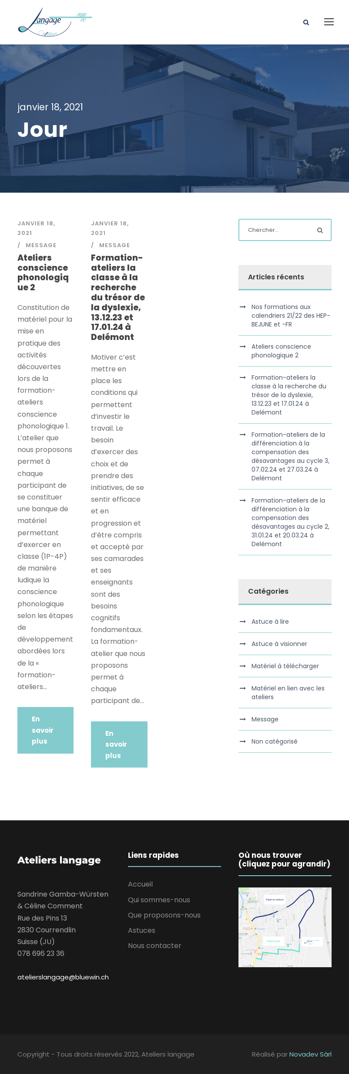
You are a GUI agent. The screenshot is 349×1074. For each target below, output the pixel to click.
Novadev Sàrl (310, 1054)
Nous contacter (154, 946)
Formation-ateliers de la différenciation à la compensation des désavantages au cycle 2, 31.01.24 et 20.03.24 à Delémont (290, 522)
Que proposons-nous (164, 915)
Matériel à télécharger (285, 666)
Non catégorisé (275, 741)
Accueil (140, 884)
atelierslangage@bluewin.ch (63, 977)
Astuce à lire (270, 621)
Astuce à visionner (279, 643)
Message (41, 245)
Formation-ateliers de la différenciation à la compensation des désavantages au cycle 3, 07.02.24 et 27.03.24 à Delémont (290, 456)
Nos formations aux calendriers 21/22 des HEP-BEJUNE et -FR (291, 315)
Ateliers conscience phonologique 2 (43, 272)
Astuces (141, 930)
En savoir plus (43, 730)
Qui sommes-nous (159, 900)
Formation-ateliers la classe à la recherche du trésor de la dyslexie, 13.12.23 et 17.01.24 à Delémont (118, 297)
